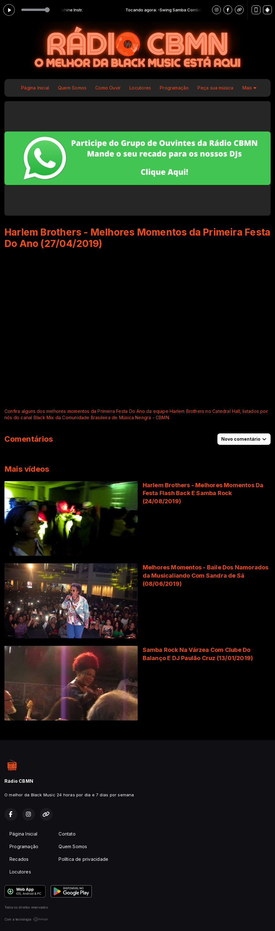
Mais (249, 87)
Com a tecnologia (26, 919)
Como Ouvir (108, 87)
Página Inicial (35, 87)
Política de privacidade (83, 859)
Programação (174, 87)
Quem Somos (72, 87)
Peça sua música (215, 87)
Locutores (140, 87)
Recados (18, 859)
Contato (67, 833)
